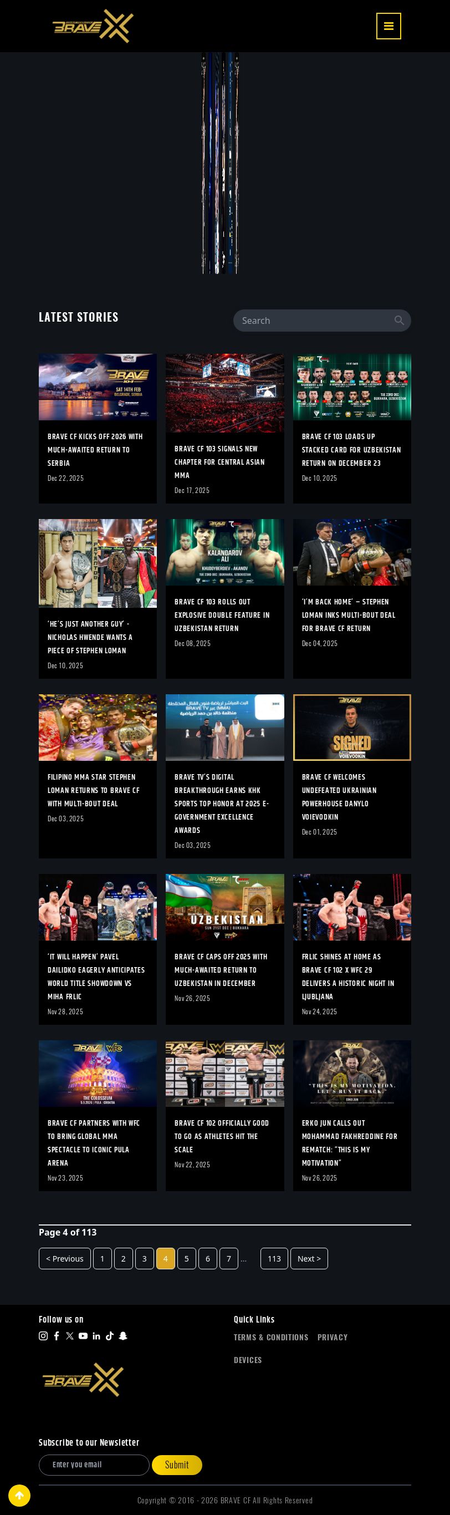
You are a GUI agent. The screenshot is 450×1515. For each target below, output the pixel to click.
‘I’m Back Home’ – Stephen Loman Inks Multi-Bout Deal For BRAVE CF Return (349, 615)
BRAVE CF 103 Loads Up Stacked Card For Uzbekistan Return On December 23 (351, 450)
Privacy (333, 1337)
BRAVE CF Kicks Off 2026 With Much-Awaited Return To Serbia (95, 450)
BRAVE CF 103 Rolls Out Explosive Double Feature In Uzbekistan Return (222, 615)
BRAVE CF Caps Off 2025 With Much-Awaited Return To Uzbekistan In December (221, 970)
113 (274, 1258)
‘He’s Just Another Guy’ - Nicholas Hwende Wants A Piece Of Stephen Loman (90, 637)
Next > (309, 1258)
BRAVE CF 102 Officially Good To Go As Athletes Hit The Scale (222, 1136)
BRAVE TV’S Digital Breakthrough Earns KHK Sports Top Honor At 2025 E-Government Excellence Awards (222, 804)
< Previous (65, 1258)
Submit (177, 1465)
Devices (248, 1360)
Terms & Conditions (271, 1337)
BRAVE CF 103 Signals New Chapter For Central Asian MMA (220, 462)
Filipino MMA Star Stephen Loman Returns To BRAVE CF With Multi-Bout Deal (94, 790)
